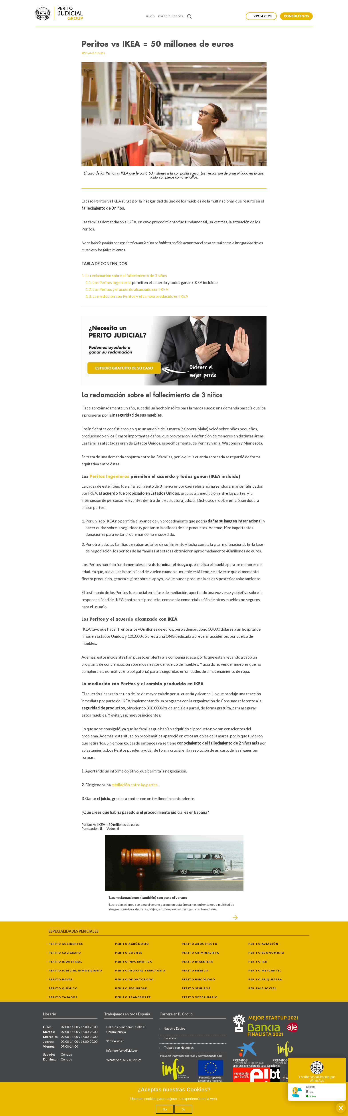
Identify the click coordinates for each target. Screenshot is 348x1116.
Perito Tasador (63, 997)
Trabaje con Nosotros (179, 1047)
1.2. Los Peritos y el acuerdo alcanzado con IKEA (126, 289)
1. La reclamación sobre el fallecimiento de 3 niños (124, 275)
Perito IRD (257, 961)
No (164, 1109)
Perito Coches (128, 952)
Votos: (112, 828)
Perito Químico (63, 988)
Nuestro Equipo (175, 1028)
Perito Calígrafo (65, 952)
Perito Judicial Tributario (140, 970)
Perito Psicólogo (198, 979)
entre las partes (134, 784)
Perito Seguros (196, 988)
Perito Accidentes (66, 943)
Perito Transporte (133, 997)
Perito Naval (61, 979)
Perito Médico (195, 970)
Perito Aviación (263, 943)
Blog (150, 16)
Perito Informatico (134, 961)
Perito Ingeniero (198, 961)
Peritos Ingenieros (115, 282)
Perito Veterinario (200, 997)
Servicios (170, 1038)
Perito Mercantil (264, 970)
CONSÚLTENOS (296, 16)
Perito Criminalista (200, 952)
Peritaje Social (262, 988)
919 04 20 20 (115, 1041)
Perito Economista (266, 952)
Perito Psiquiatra (265, 979)
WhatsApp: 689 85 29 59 (123, 1060)
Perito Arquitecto (200, 943)
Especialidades (170, 16)
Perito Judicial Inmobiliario (75, 970)
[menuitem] (152, 16)
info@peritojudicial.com (122, 1050)
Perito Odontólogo (134, 979)
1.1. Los (92, 282)
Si (183, 1109)
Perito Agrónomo (132, 943)
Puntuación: (90, 828)
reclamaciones (93, 53)
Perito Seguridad (131, 988)
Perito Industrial (65, 961)
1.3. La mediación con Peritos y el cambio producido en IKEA (136, 296)
